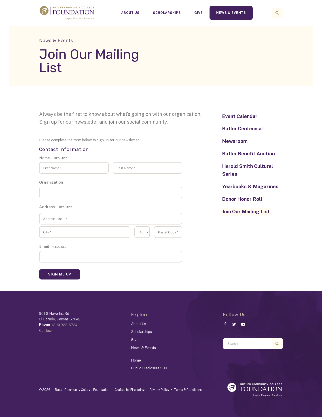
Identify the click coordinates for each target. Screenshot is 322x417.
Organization (51, 182)
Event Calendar (239, 116)
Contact (45, 330)
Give (198, 13)
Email (44, 246)
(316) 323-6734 (64, 325)
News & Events (231, 13)
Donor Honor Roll (242, 199)
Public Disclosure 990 (149, 368)
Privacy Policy (159, 390)
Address (47, 206)
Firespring (137, 390)
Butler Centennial (242, 128)
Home (136, 360)
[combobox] (247, 343)
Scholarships (167, 13)
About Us (130, 13)
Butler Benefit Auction (248, 154)
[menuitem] (130, 13)
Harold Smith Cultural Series (247, 170)
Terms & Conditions (188, 390)
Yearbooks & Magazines (250, 186)
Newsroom (235, 141)
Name (45, 157)
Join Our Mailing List (246, 211)
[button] (277, 13)
